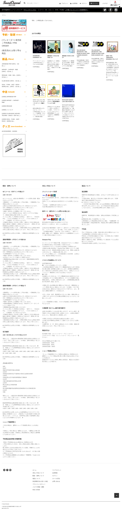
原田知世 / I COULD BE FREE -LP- (53, 56)
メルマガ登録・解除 (38, 487)
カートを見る (56, 478)
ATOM (38, 489)
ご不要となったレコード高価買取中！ (76, 9)
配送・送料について (38, 475)
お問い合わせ (56, 481)
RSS (34, 489)
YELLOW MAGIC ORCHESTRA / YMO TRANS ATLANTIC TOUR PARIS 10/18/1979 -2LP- (97, 53)
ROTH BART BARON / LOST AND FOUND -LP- (68, 100)
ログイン (84, 3)
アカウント (64, 3)
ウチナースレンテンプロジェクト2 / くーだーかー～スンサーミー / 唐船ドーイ (39, 102)
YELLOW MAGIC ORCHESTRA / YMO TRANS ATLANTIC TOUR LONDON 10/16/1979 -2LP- (83, 53)
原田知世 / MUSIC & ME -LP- (68, 56)
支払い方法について (38, 473)
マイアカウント (56, 470)
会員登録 (74, 3)
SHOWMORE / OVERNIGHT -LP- (37, 56)
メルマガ (104, 3)
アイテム (94, 3)
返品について (36, 478)
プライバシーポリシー (39, 484)
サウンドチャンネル (30, 9)
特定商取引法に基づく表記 (40, 481)
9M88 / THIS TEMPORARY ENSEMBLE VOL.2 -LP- (112, 57)
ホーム (4, 15)
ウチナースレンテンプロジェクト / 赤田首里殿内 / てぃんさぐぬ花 (53, 101)
